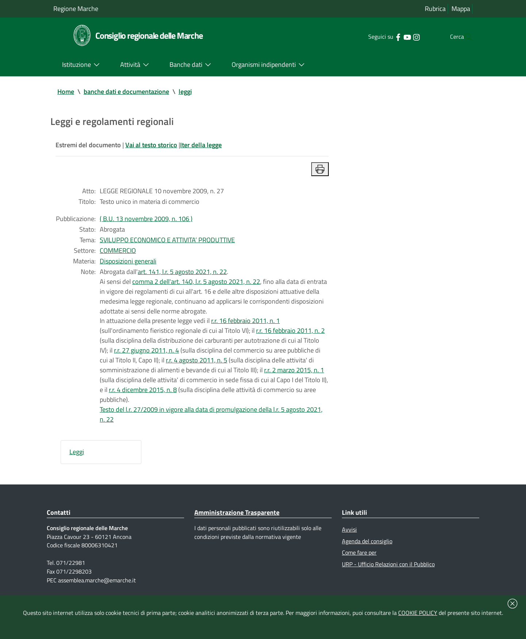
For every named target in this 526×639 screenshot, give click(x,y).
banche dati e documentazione (126, 92)
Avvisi (349, 541)
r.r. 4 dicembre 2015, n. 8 (143, 399)
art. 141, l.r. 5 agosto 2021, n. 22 (182, 276)
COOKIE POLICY (417, 612)
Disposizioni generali (128, 265)
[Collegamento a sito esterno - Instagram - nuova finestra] (401, 36)
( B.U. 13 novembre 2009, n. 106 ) (146, 222)
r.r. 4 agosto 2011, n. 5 (196, 368)
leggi (185, 92)
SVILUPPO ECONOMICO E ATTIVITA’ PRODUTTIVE (167, 243)
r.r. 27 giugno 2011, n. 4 (146, 358)
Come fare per (359, 564)
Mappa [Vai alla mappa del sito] (460, 9)
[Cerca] (464, 37)
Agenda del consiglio (367, 552)
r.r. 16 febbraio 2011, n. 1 (245, 327)
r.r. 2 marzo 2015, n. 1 (294, 379)
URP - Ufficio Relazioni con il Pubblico (388, 577)
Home (65, 92)
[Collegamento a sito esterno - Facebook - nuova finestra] (383, 36)
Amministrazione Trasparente (236, 524)
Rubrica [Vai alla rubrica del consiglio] (435, 9)
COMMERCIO (118, 254)
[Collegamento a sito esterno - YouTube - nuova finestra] (392, 36)
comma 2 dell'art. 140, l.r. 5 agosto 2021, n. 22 (196, 287)
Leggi (76, 463)
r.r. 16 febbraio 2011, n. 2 (290, 338)
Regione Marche (75, 9)
